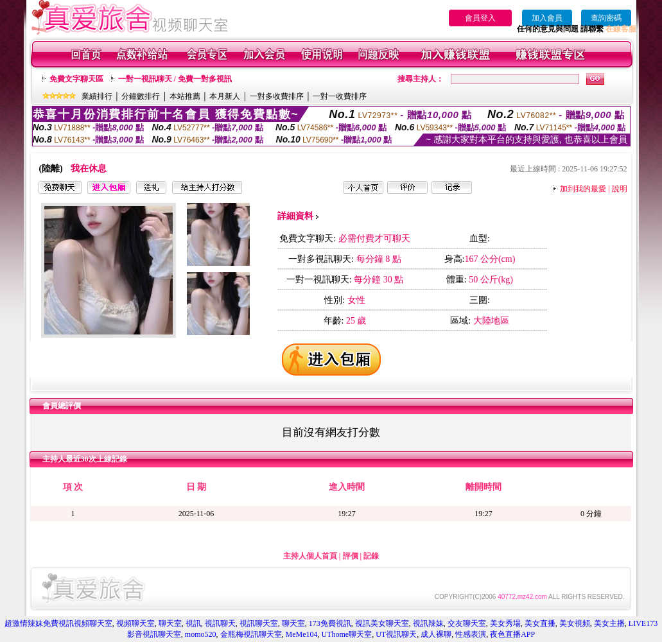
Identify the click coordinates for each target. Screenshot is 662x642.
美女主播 (609, 623)
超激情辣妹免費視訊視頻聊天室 (58, 623)
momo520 (200, 634)
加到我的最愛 (583, 188)
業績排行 (97, 96)
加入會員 (547, 17)
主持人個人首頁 (310, 555)
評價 (350, 555)
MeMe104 (302, 634)
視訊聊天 (220, 623)
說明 (619, 188)
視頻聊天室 (135, 623)
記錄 (371, 555)
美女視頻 (574, 623)
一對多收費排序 (277, 96)
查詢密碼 (606, 17)
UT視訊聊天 (396, 634)
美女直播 (540, 623)
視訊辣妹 (428, 623)
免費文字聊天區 (76, 78)
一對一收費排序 (340, 96)
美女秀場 (505, 623)
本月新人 (224, 96)
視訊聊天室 (259, 623)
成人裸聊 (436, 634)
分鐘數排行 (140, 96)
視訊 (193, 623)
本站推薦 (185, 96)
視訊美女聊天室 (382, 623)
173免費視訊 (330, 623)
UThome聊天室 (347, 634)
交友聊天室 (467, 623)
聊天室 (170, 623)
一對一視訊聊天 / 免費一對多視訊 (175, 78)
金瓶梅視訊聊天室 (251, 634)
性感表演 (470, 634)
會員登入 (480, 17)
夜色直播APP (512, 634)
